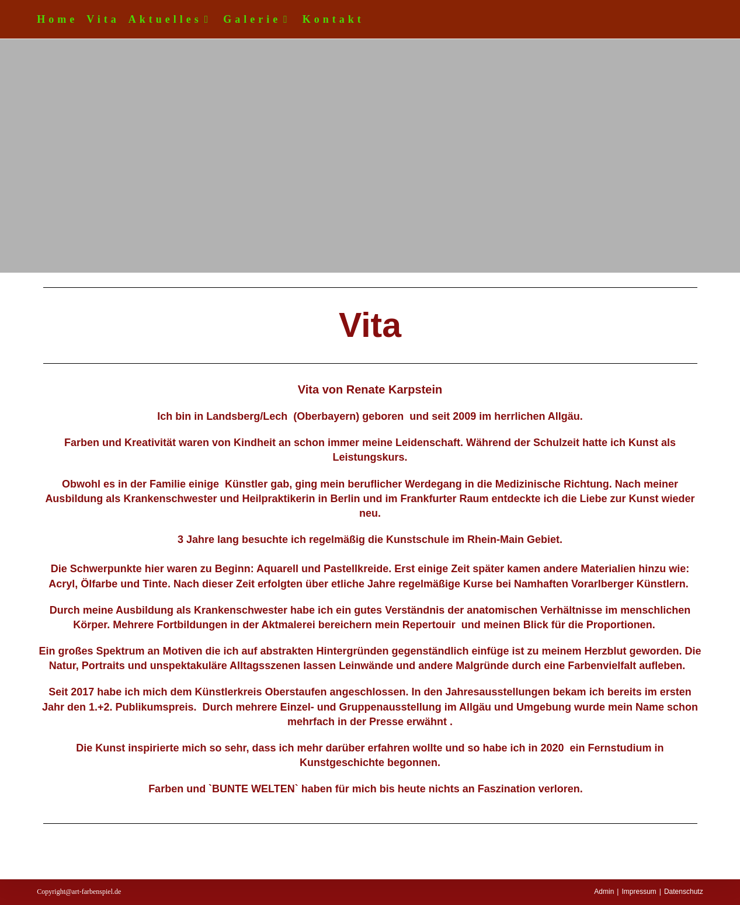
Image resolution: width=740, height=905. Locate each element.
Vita (102, 19)
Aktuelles (171, 19)
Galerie (258, 19)
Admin (604, 891)
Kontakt (333, 19)
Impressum (638, 891)
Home (57, 19)
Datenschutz (683, 891)
